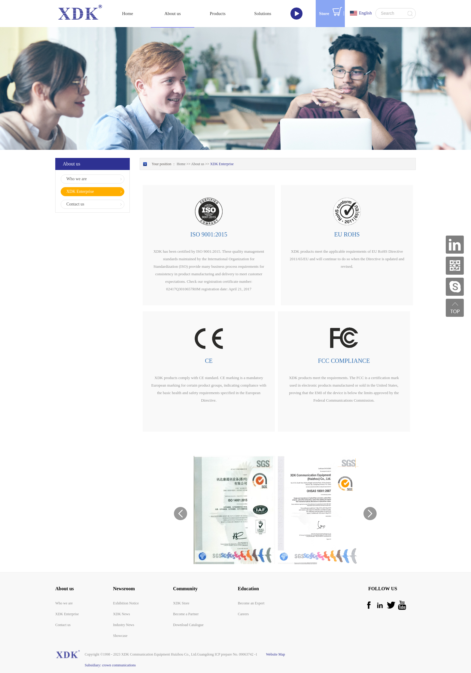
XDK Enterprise (222, 164)
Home (127, 13)
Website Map (274, 654)
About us (197, 164)
